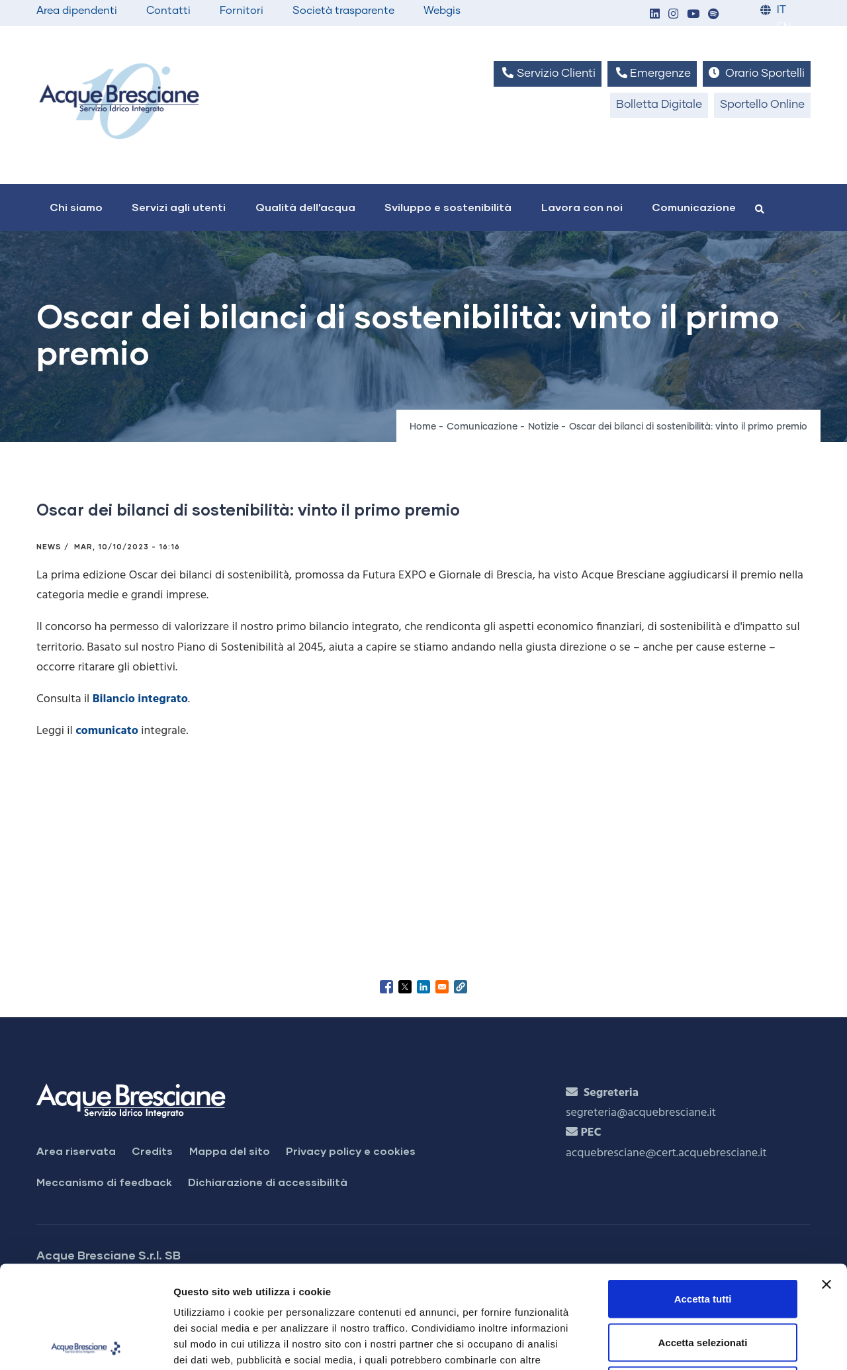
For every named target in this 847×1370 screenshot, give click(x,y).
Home (423, 427)
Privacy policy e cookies (351, 1150)
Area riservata (76, 1150)
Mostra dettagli (696, 1343)
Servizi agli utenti (179, 207)
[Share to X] (405, 986)
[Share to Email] (442, 986)
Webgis (442, 10)
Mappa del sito (229, 1150)
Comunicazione (694, 207)
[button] (654, 15)
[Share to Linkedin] (423, 986)
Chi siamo (76, 207)
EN (784, 27)
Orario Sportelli (757, 73)
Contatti (168, 10)
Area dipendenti (76, 10)
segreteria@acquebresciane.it (641, 1112)
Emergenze (652, 73)
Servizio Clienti (547, 73)
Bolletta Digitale (659, 105)
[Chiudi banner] (826, 1182)
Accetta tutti (703, 1196)
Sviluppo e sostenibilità (448, 207)
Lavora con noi (582, 207)
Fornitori (241, 10)
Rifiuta (703, 1283)
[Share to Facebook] (386, 986)
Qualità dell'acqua (305, 207)
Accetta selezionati (702, 1240)
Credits (152, 1150)
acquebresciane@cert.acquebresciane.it (666, 1153)
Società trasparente (343, 10)
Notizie (543, 427)
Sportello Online (762, 105)
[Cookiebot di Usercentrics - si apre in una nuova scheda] (86, 1344)
